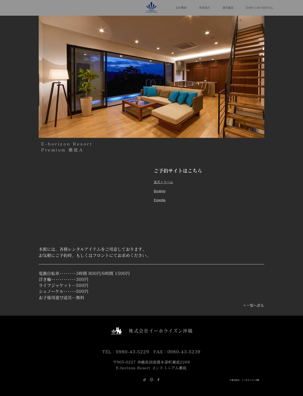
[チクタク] (145, 380)
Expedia (160, 200)
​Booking (160, 191)
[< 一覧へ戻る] (253, 305)
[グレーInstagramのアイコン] (151, 380)
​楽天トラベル (163, 182)
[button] (151, 77)
